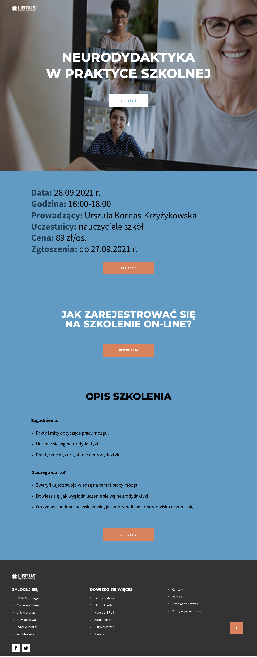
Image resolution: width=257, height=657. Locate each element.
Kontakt (236, 14)
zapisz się (128, 100)
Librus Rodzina (104, 598)
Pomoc (177, 596)
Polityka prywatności (186, 611)
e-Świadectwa (26, 619)
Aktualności (102, 619)
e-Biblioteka (25, 634)
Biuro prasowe (104, 626)
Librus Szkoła (103, 605)
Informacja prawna (185, 603)
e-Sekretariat (26, 612)
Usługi (95, 14)
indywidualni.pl (27, 626)
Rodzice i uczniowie (160, 14)
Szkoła (121, 14)
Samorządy (203, 14)
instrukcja (128, 350)
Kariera (99, 634)
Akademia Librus (28, 605)
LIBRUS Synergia (28, 598)
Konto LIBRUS (104, 612)
